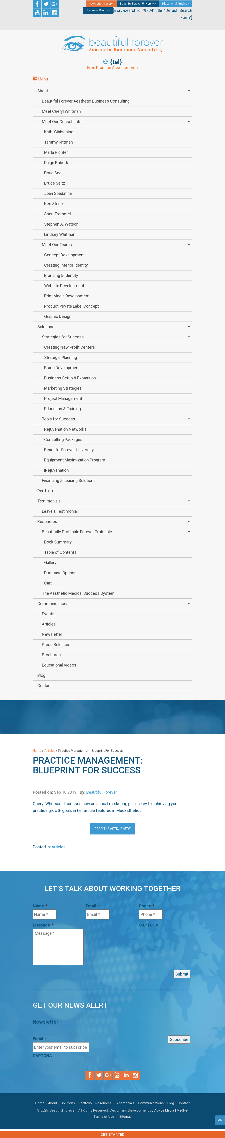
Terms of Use (104, 1117)
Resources (47, 521)
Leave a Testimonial (60, 511)
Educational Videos (59, 665)
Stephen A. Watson (61, 224)
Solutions (45, 326)
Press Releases (56, 644)
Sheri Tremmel (57, 213)
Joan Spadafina (58, 193)
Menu (40, 79)
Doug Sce (52, 172)
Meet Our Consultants (62, 121)
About (42, 90)
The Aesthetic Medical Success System (78, 593)
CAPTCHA (148, 925)
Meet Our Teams (57, 244)
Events (48, 613)
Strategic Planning (60, 357)
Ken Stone (53, 203)
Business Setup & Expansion (70, 378)
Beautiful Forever (101, 792)
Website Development (64, 285)
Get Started (112, 1135)
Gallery (50, 562)
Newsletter (52, 634)
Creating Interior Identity (66, 265)
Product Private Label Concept (71, 306)
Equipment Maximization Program (74, 460)
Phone (147, 906)
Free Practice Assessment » (112, 67)
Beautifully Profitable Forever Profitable (77, 531)
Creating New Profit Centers (69, 347)
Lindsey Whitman (59, 234)
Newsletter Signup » (101, 3)
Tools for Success (58, 419)
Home (37, 750)
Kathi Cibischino (58, 131)
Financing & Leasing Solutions (69, 480)
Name (40, 906)
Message (43, 925)
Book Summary (58, 542)
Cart (48, 583)
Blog (41, 675)
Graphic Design (58, 316)
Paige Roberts (56, 162)
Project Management (63, 398)
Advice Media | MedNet (171, 1110)
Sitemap (125, 1117)
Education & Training (62, 408)
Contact (44, 685)
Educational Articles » (175, 3)
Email (93, 906)
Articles (49, 624)
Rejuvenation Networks (65, 429)
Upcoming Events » (98, 10)
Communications (53, 603)
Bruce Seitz (54, 183)
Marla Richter (56, 152)
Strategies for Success (63, 337)
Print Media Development (66, 296)
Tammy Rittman (58, 142)
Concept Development (64, 254)
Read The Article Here (113, 829)
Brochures (51, 654)
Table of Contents (60, 552)
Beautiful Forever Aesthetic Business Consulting (86, 101)
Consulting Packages (63, 439)
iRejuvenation (56, 470)
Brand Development (62, 367)
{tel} (116, 62)
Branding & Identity (61, 275)
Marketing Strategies (63, 388)
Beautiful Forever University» (138, 3)
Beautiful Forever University (69, 449)
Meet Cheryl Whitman (61, 111)
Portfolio (45, 490)
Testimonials (49, 501)
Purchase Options (60, 572)
